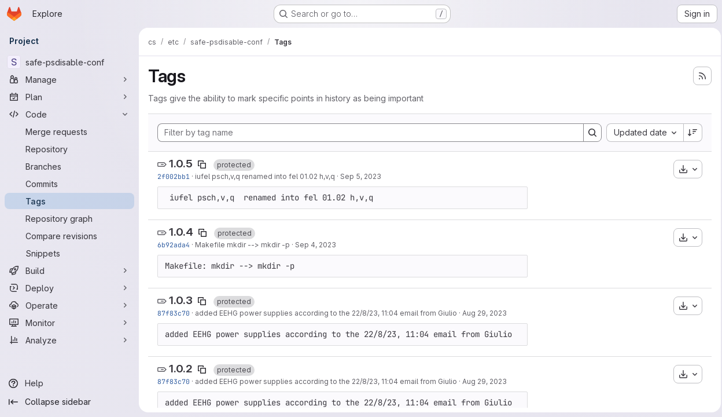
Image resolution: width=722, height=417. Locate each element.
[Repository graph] (69, 218)
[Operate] (69, 305)
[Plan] (69, 97)
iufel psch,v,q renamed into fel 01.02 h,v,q (265, 176)
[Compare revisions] (69, 236)
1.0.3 (181, 300)
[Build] (69, 270)
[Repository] (69, 149)
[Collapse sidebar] (69, 402)
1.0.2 (181, 368)
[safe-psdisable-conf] (69, 62)
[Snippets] (69, 253)
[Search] (589, 132)
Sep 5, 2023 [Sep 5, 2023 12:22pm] (360, 176)
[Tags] (69, 201)
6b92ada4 (173, 244)
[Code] (69, 114)
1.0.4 (181, 232)
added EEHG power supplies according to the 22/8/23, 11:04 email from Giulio (326, 313)
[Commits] (69, 183)
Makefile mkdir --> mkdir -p (242, 244)
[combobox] (641, 132)
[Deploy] (69, 288)
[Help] (69, 383)
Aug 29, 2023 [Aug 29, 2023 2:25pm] (484, 313)
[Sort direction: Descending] (689, 132)
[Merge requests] (69, 131)
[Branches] (69, 166)
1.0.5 (181, 163)
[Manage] (69, 79)
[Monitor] (69, 322)
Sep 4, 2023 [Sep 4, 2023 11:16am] (315, 244)
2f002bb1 (173, 176)
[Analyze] (69, 340)
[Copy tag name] (202, 164)
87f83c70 (173, 313)
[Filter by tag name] (368, 132)
